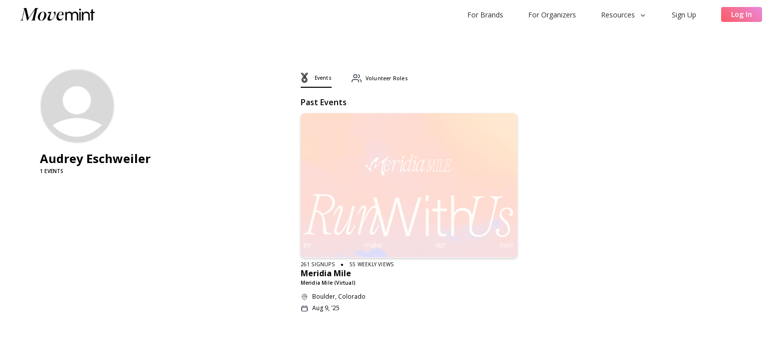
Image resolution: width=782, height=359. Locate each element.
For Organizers (552, 14)
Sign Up (684, 14)
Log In (741, 14)
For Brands (485, 14)
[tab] (316, 80)
